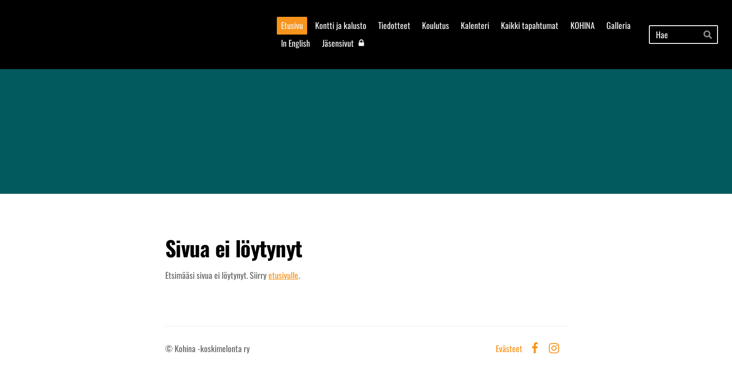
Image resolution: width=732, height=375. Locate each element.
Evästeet (509, 348)
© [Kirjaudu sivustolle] (170, 348)
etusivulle (283, 275)
